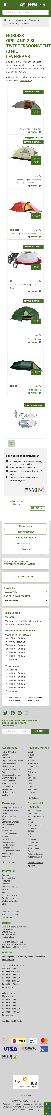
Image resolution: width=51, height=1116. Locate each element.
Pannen (31, 851)
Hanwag (31, 792)
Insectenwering (8, 842)
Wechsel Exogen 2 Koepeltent (28, 181)
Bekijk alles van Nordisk (16, 502)
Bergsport (6, 758)
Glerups (31, 755)
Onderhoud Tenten (11, 600)
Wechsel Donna (34, 339)
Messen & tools (34, 845)
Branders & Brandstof (11, 822)
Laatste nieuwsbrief (10, 912)
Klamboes (6, 856)
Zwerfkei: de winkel (10, 898)
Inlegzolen (6, 839)
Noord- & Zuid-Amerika (11, 769)
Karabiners (32, 839)
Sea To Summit (34, 789)
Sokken (5, 755)
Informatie (8, 870)
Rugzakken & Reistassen (12, 760)
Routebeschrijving (9, 887)
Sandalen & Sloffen (10, 784)
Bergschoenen (8, 772)
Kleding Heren (8, 766)
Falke (30, 784)
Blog (4, 904)
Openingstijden (8, 878)
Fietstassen (7, 830)
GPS (29, 834)
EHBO (4, 828)
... (24, 20)
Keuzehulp (8, 803)
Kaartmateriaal (8, 845)
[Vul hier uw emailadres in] (16, 731)
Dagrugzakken (8, 825)
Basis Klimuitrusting (10, 810)
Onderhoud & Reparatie (35, 805)
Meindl (30, 752)
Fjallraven (32, 772)
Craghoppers (33, 766)
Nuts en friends (34, 848)
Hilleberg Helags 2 (33, 390)
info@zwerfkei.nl (35, 698)
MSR (30, 769)
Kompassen (33, 842)
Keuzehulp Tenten (11, 592)
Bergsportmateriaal (36, 816)
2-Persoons (25, 80)
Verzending (7, 884)
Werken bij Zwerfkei (10, 901)
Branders (31, 822)
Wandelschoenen (9, 763)
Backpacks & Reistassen (12, 807)
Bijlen (4, 819)
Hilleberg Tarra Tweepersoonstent (26, 234)
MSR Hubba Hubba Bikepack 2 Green (23, 286)
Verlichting (6, 795)
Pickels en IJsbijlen (35, 854)
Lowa (30, 758)
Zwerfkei (31, 781)
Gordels (31, 831)
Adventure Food (34, 763)
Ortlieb (30, 786)
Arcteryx (31, 760)
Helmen (31, 837)
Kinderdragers (8, 853)
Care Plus (32, 778)
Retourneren (7, 881)
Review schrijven (25, 576)
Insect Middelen (8, 781)
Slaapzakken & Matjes (11, 775)
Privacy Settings (25, 1095)
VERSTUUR (40, 731)
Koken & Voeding (9, 752)
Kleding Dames (8, 792)
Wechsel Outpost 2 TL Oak (30, 129)
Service (5, 889)
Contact (5, 875)
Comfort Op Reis (9, 778)
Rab (29, 775)
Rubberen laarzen (35, 857)
